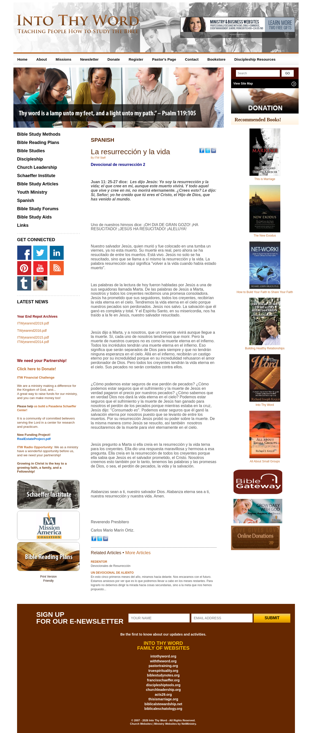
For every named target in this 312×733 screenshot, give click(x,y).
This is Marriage (264, 179)
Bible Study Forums (37, 208)
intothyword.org (163, 656)
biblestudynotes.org (163, 675)
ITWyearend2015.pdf (33, 337)
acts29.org (163, 694)
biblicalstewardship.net (163, 704)
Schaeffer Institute (36, 175)
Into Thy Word (265, 405)
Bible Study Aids (34, 217)
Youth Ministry (32, 192)
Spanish (25, 200)
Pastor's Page (164, 59)
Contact (192, 59)
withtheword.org (163, 661)
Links (23, 225)
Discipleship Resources (254, 59)
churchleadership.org (163, 690)
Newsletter (89, 59)
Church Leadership (37, 167)
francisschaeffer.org (163, 680)
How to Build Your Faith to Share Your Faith (265, 292)
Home (22, 59)
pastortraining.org (163, 666)
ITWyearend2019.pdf (33, 323)
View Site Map (243, 83)
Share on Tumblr (48, 591)
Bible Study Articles (37, 183)
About (41, 59)
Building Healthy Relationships (264, 348)
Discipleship (30, 159)
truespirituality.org (163, 671)
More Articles (138, 552)
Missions (63, 59)
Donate (113, 59)
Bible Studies (31, 150)
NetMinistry (188, 723)
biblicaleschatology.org (163, 709)
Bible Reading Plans (38, 142)
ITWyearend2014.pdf (33, 342)
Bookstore (216, 59)
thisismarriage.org (163, 699)
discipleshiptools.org (163, 685)
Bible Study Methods (38, 134)
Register (136, 59)
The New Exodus (265, 235)
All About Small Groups (265, 461)
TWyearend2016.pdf (32, 331)
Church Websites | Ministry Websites (153, 723)
